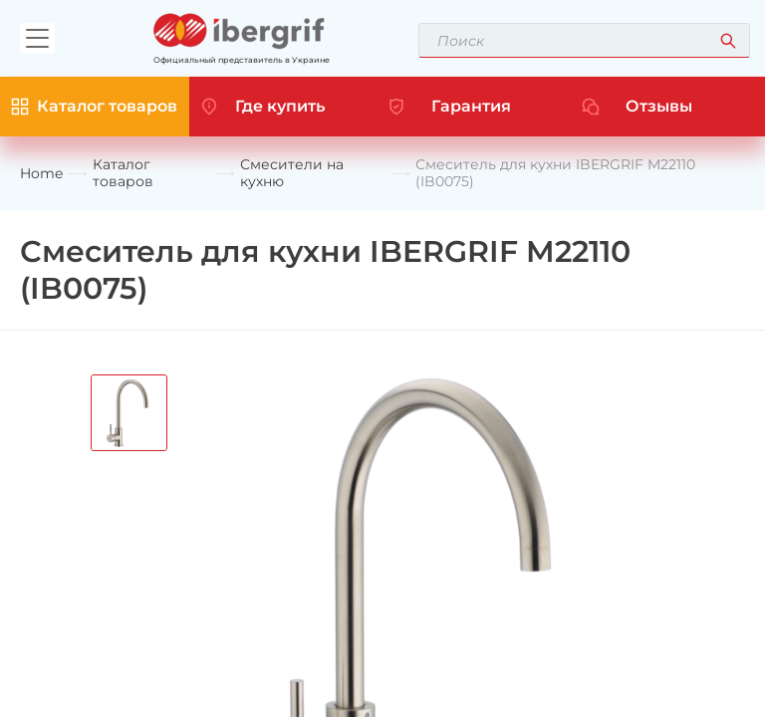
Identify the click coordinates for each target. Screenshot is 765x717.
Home (41, 173)
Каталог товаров (123, 173)
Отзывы (659, 106)
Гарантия (471, 106)
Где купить (280, 106)
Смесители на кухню (292, 173)
